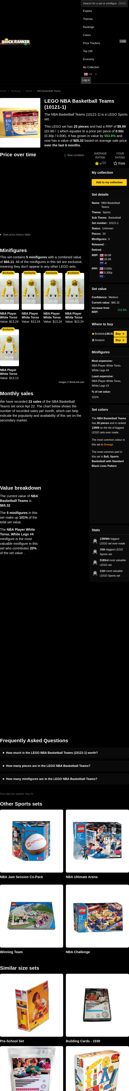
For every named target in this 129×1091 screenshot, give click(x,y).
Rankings (88, 27)
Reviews (38, 1002)
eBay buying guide (76, 997)
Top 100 (88, 51)
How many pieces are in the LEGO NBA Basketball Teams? (48, 618)
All (99, 992)
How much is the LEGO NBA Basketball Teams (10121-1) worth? (52, 605)
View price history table (16, 234)
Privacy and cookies (44, 1018)
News (36, 992)
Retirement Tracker (76, 992)
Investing (38, 997)
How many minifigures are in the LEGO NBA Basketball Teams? (51, 631)
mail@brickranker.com (13, 998)
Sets (100, 997)
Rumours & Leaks (43, 1008)
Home (3, 91)
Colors (87, 35)
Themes (88, 19)
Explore (87, 11)
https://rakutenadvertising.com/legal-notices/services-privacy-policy (82, 1052)
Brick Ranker (10, 986)
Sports (28, 91)
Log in (86, 80)
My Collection (91, 67)
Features (38, 1013)
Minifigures (104, 1002)
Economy (88, 59)
